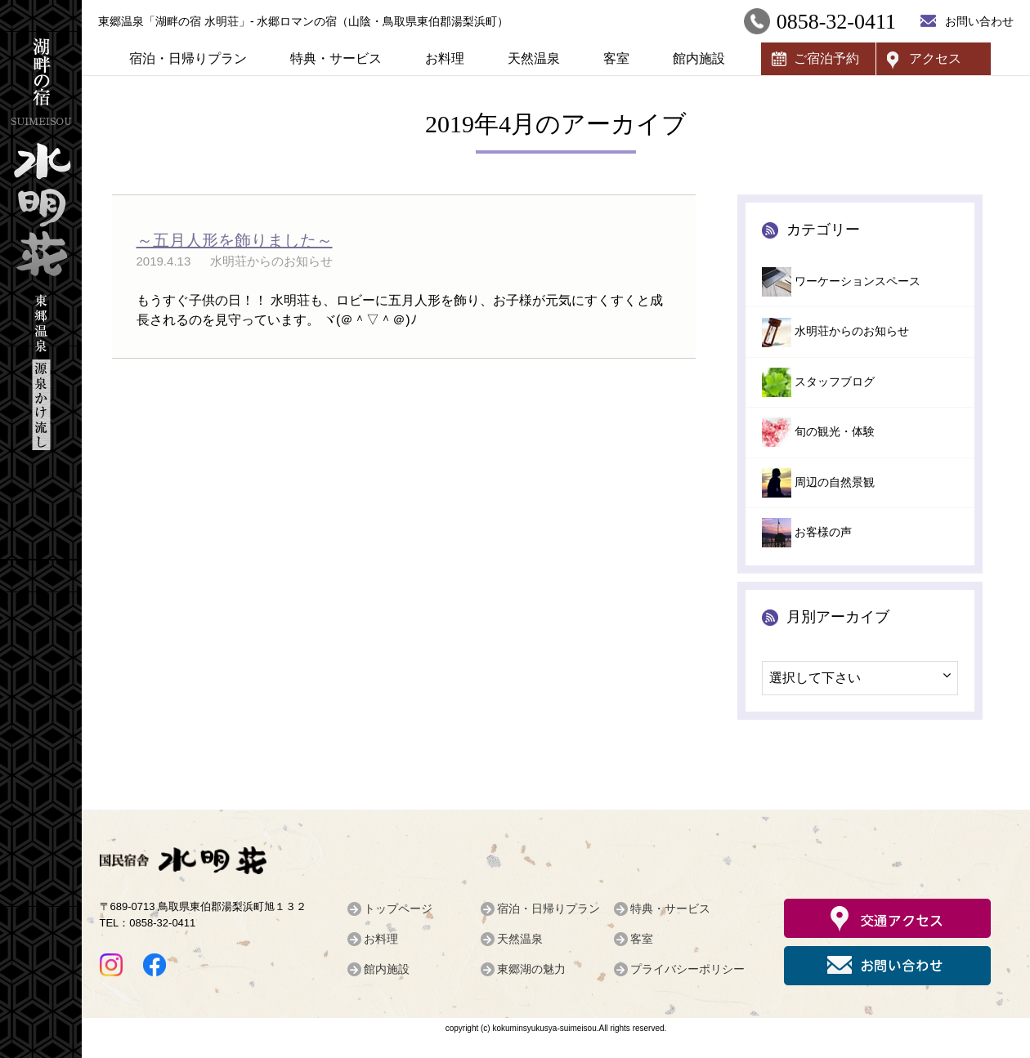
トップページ (398, 908)
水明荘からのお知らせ (852, 331)
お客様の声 (823, 532)
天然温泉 (534, 58)
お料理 (444, 58)
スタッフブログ (835, 382)
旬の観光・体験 (835, 432)
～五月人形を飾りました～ (235, 240)
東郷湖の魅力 (531, 968)
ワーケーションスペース (857, 281)
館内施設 (699, 58)
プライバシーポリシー (687, 968)
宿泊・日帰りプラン (188, 58)
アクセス (935, 58)
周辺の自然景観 (835, 482)
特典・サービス (336, 58)
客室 (616, 58)
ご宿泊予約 (826, 58)
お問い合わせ (979, 21)
